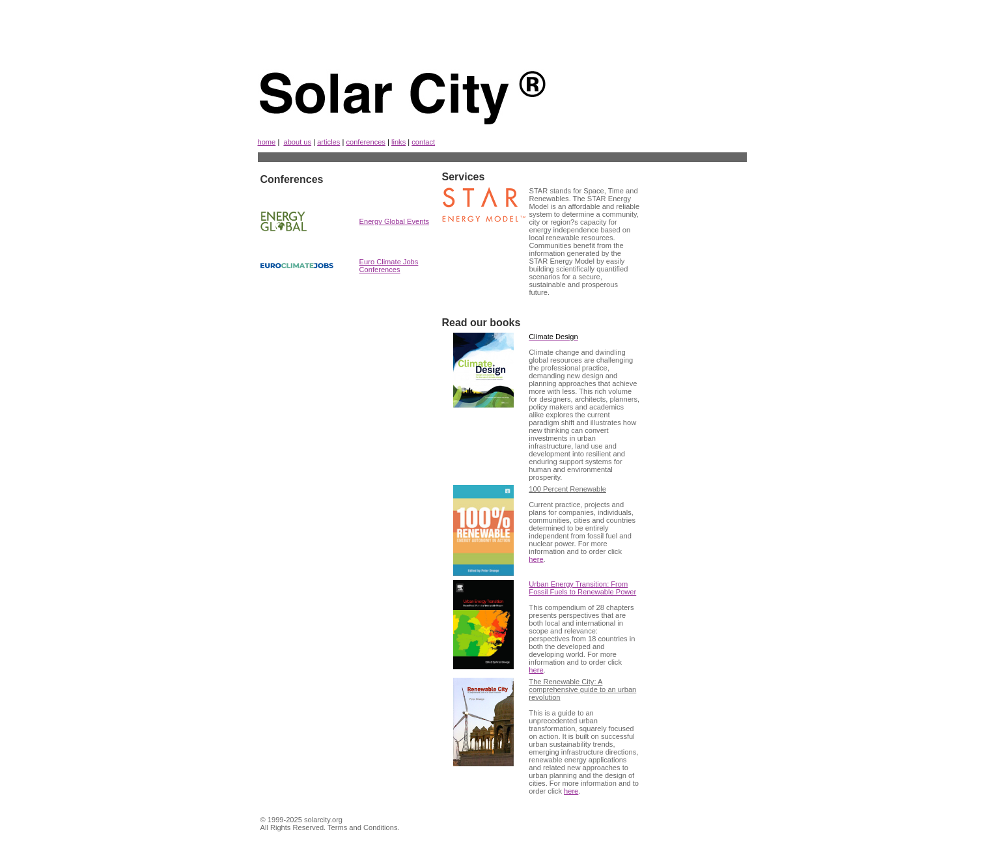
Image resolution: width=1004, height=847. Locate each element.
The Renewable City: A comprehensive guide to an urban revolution (582, 689)
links (398, 142)
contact (423, 142)
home (267, 142)
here (536, 559)
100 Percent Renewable (567, 489)
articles (328, 142)
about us (297, 142)
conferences (365, 142)
